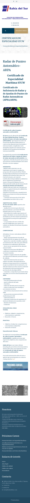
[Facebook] (13, 1)
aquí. (13, 359)
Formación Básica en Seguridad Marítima (15, 46)
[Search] (5, 31)
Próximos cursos (21, 30)
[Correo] (16, 1)
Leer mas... (5, 428)
